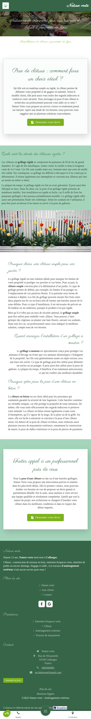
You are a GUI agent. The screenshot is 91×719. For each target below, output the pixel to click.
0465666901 (48, 667)
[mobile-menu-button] (45, 711)
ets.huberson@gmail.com (48, 672)
